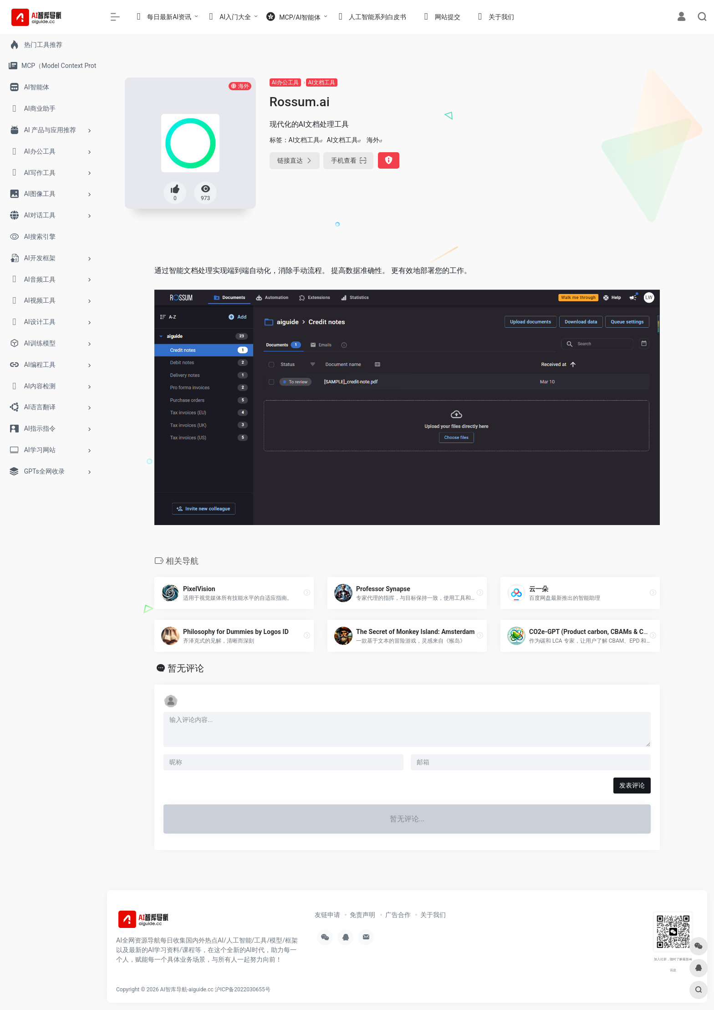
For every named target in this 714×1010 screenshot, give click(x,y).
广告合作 (398, 914)
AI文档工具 (321, 82)
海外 (373, 140)
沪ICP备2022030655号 (242, 989)
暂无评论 (186, 668)
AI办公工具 (285, 82)
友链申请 (327, 914)
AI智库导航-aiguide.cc (187, 989)
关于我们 (433, 914)
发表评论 (632, 785)
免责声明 (362, 914)
